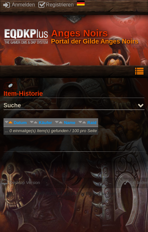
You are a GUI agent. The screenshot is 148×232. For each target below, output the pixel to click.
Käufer (45, 122)
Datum (20, 122)
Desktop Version (21, 182)
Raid (92, 122)
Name (69, 122)
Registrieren (56, 4)
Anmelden (19, 4)
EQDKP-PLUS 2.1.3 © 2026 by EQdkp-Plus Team (73, 193)
